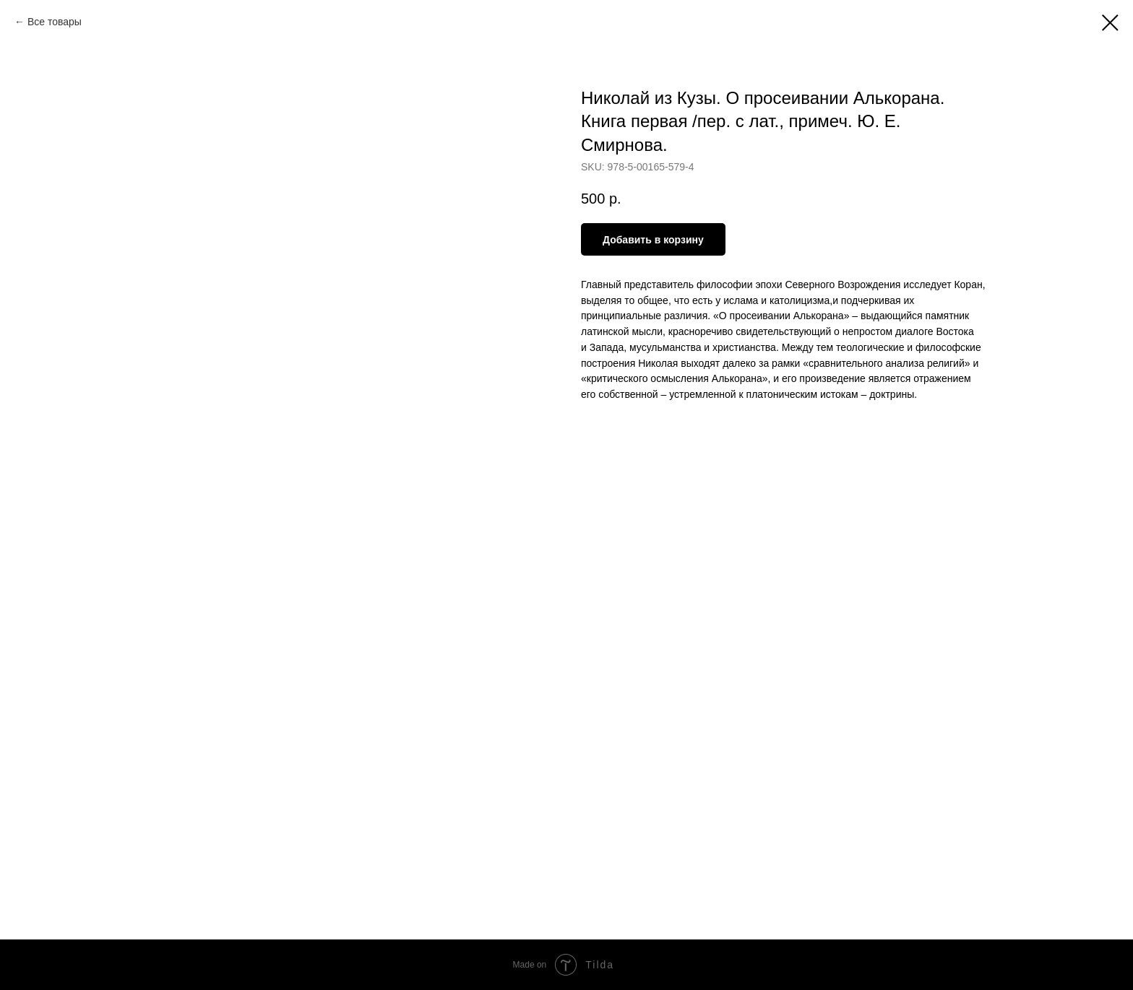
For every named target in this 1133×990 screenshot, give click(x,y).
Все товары (54, 21)
